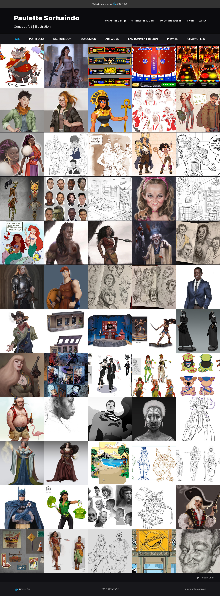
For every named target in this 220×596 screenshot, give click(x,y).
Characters (196, 38)
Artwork (112, 38)
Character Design (116, 20)
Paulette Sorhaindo (46, 18)
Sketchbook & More (143, 20)
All (17, 38)
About (202, 20)
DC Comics (88, 38)
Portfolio (36, 38)
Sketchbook (62, 38)
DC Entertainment (170, 20)
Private (190, 20)
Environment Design (143, 38)
